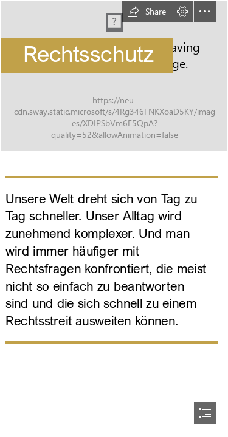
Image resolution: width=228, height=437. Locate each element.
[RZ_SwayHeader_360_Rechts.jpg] (114, 76)
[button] (146, 11)
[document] (114, 218)
